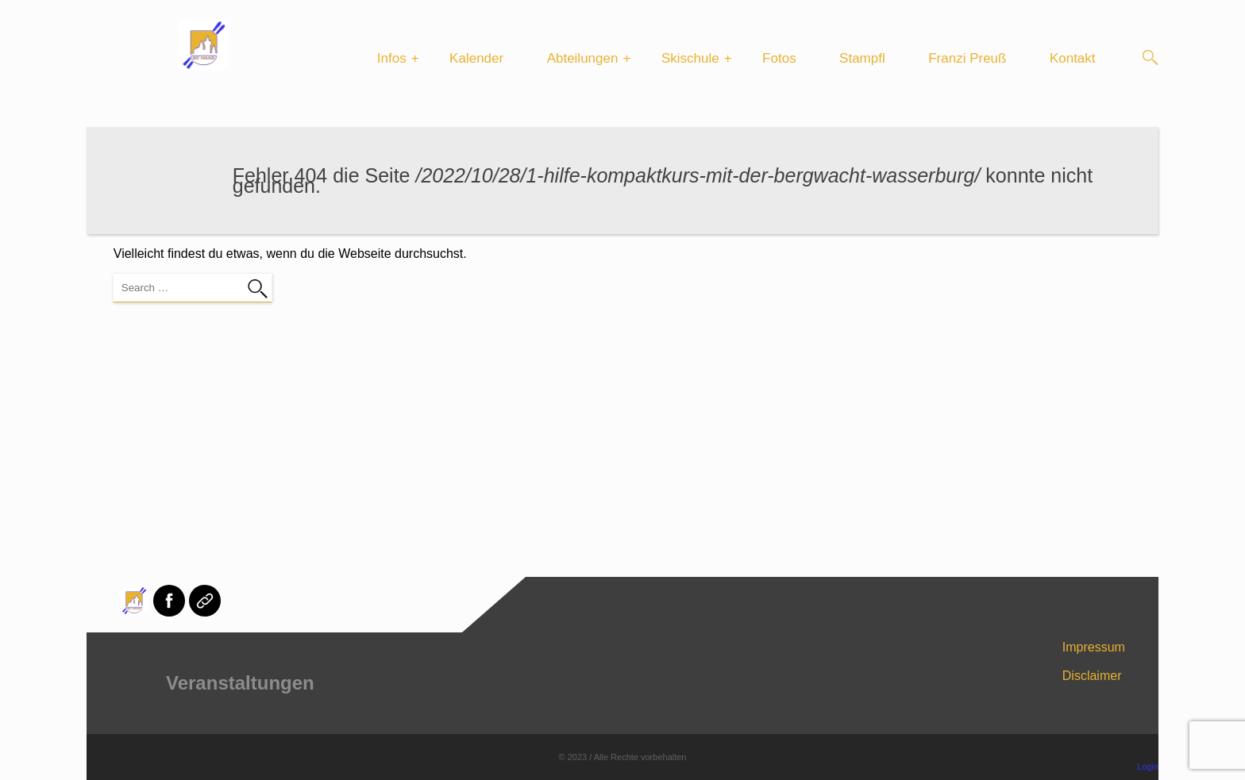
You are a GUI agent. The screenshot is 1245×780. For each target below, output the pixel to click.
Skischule (690, 58)
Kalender (476, 58)
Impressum (1093, 647)
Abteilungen (583, 58)
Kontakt (1073, 58)
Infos (392, 58)
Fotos (779, 58)
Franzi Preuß (967, 58)
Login (1147, 766)
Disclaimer (1092, 675)
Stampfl (862, 58)
